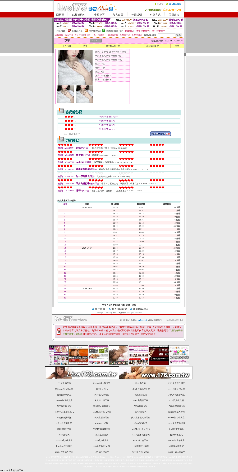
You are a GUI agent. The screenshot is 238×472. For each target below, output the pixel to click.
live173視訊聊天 (119, 312)
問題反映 (174, 14)
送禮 (85, 46)
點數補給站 (78, 14)
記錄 (134, 305)
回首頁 (60, 14)
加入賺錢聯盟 (119, 309)
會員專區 (99, 14)
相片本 (121, 305)
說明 (177, 46)
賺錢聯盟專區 (141, 309)
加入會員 (118, 14)
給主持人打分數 (113, 46)
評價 (128, 305)
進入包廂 (66, 46)
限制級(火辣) (77, 31)
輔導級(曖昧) (95, 31)
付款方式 (155, 14)
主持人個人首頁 (109, 305)
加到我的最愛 (152, 46)
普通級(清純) (112, 31)
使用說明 (136, 14)
